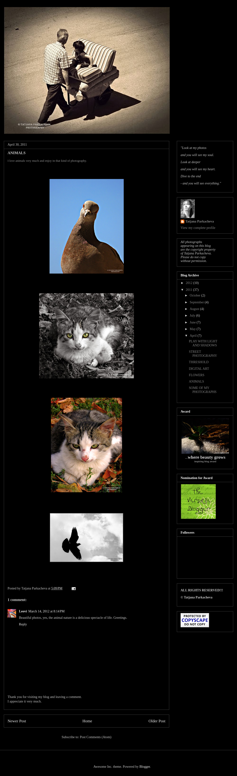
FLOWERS (196, 375)
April (193, 335)
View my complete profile (198, 228)
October (195, 295)
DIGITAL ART (199, 369)
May (193, 329)
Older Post (157, 721)
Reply (23, 624)
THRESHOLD (199, 362)
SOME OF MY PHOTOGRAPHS (203, 390)
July (193, 315)
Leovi (23, 611)
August (195, 309)
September (197, 302)
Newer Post (17, 721)
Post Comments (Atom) (95, 737)
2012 (189, 283)
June (193, 322)
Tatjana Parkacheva (199, 221)
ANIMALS (196, 381)
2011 (189, 290)
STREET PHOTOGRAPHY (203, 353)
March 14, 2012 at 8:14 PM (46, 611)
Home (87, 721)
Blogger (144, 766)
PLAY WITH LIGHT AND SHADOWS (203, 343)
